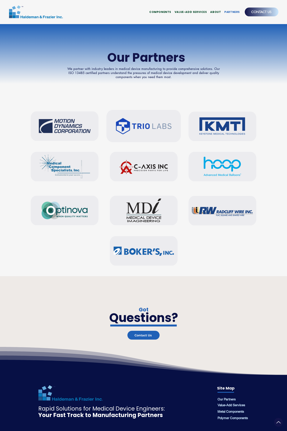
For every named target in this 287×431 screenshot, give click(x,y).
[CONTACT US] (261, 12)
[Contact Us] (143, 335)
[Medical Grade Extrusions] (278, 422)
